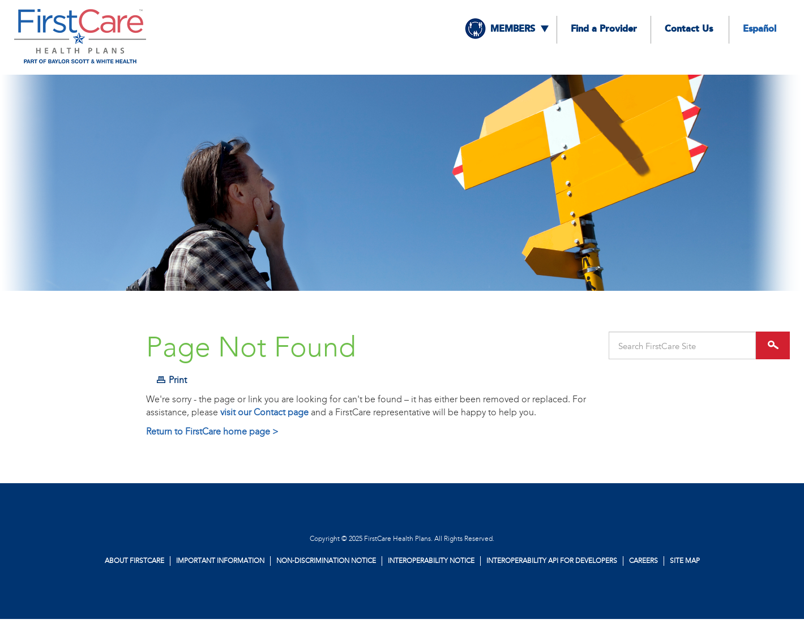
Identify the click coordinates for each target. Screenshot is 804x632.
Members (512, 29)
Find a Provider (604, 29)
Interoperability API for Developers (551, 561)
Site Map (685, 561)
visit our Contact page (264, 412)
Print (178, 380)
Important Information (220, 561)
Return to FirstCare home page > (212, 431)
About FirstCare (134, 561)
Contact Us (689, 29)
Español (759, 29)
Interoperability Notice (431, 561)
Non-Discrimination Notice (326, 561)
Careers (643, 561)
